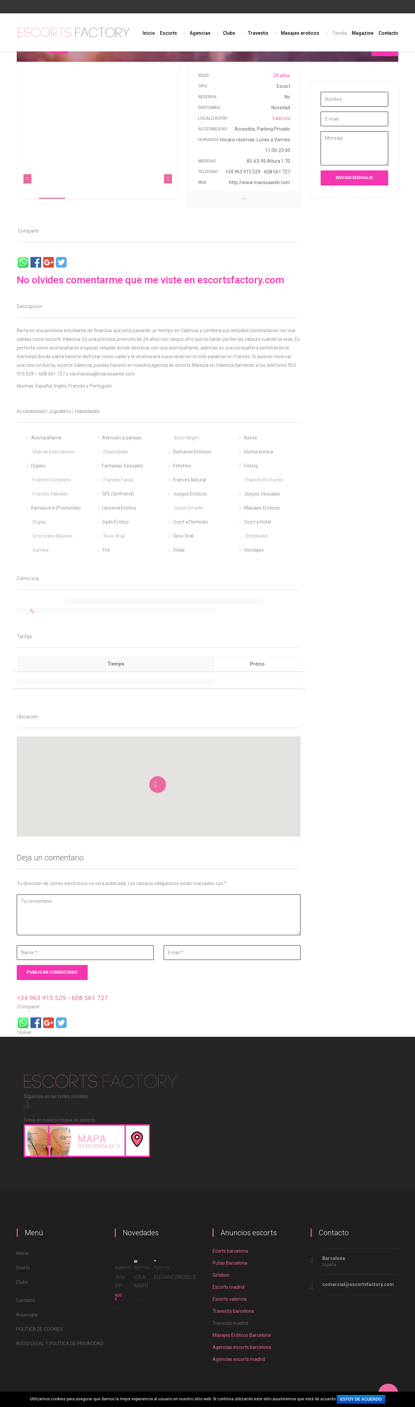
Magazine (363, 33)
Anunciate (27, 1314)
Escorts (168, 33)
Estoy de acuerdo (361, 1399)
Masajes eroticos (300, 33)
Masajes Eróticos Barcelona (242, 1335)
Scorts (23, 1267)
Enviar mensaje (354, 177)
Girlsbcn (221, 1275)
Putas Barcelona (230, 1263)
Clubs (229, 33)
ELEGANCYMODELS (175, 1277)
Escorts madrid (228, 1287)
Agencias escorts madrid (239, 1359)
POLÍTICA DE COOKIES (40, 1329)
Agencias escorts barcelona (242, 1347)
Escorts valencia (230, 1299)
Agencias (200, 33)
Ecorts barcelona (230, 1251)
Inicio (149, 33)
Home (23, 1253)
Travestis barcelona (233, 1311)
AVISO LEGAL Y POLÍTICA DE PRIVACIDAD (60, 1343)
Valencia (281, 118)
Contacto (388, 33)
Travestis (258, 33)
